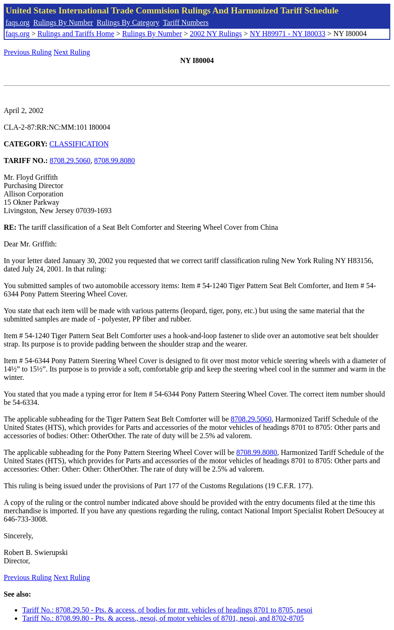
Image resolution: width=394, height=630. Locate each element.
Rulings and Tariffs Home (76, 34)
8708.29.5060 (70, 160)
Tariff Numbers (186, 22)
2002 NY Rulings (216, 34)
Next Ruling (72, 52)
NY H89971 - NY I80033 (287, 34)
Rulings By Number (63, 22)
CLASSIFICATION (79, 144)
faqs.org (18, 22)
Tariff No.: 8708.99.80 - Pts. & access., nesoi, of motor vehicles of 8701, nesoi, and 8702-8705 (163, 618)
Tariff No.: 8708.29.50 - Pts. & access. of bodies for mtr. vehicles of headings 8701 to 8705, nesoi (167, 610)
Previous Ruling (28, 52)
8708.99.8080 (114, 160)
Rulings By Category (128, 22)
